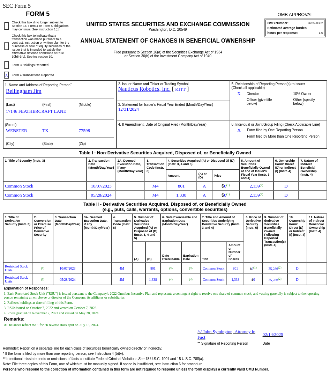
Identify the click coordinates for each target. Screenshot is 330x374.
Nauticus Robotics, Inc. (144, 89)
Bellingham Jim (24, 91)
